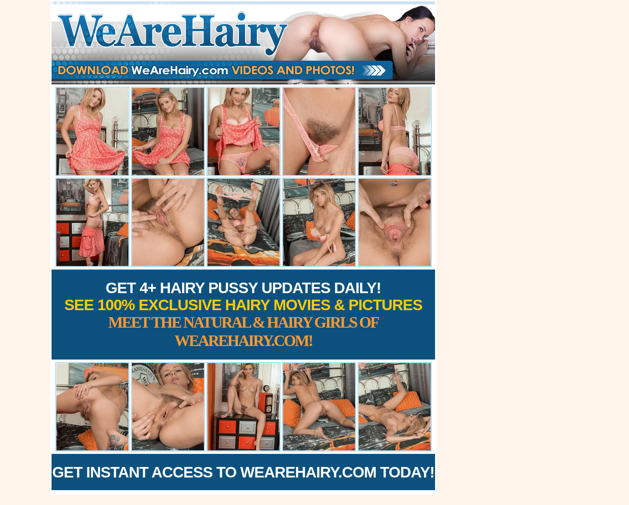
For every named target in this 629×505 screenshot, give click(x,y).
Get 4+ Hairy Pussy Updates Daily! (243, 314)
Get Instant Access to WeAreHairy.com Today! (243, 472)
